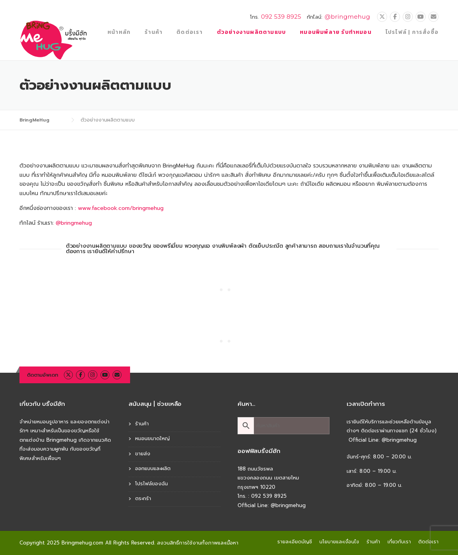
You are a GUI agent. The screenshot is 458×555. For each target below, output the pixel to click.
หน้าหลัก (118, 32)
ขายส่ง (142, 453)
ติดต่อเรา (189, 32)
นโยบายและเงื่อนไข (339, 541)
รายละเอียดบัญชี (294, 541)
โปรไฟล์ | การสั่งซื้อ (412, 32)
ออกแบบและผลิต (153, 468)
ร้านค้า (153, 32)
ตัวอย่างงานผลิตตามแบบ (251, 32)
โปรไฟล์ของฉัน (151, 483)
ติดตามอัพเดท (42, 375)
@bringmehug (347, 16)
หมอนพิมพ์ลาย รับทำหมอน (336, 32)
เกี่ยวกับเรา (399, 541)
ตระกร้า (143, 498)
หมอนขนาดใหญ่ (152, 438)
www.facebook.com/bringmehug (121, 208)
